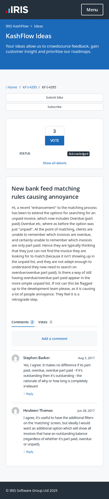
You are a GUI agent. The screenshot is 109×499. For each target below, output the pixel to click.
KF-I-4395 (30, 87)
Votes (45, 322)
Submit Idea (54, 97)
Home (12, 87)
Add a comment (55, 338)
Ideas (38, 26)
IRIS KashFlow (17, 26)
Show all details (54, 163)
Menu (92, 10)
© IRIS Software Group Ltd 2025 (31, 490)
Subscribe (54, 107)
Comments (22, 322)
